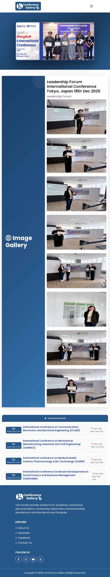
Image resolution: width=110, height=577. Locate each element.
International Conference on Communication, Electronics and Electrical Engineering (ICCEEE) (51, 428)
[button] (90, 41)
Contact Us (23, 543)
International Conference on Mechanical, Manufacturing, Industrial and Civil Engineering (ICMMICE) (51, 444)
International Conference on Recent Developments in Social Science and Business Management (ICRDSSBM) (55, 475)
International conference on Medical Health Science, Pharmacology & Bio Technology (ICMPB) (54, 459)
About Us (22, 528)
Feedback (22, 538)
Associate (22, 533)
